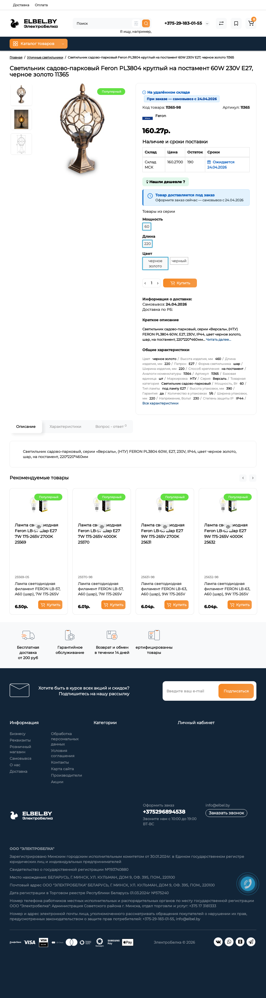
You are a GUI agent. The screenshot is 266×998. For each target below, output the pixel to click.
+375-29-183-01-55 (183, 23)
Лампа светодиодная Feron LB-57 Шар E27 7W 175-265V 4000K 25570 (99, 534)
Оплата (41, 5)
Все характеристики (160, 403)
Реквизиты (20, 740)
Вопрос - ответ (111, 426)
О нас (15, 765)
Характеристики (65, 426)
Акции (57, 782)
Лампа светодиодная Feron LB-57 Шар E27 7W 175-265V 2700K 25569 (36, 534)
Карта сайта (62, 769)
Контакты (60, 762)
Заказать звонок (226, 812)
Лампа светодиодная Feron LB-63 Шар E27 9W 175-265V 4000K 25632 (226, 534)
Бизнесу (17, 733)
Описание (26, 426)
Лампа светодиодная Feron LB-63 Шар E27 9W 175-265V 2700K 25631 (162, 534)
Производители (66, 775)
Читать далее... (218, 339)
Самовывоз (20, 758)
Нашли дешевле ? (165, 181)
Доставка (21, 5)
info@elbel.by (217, 805)
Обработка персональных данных (64, 738)
